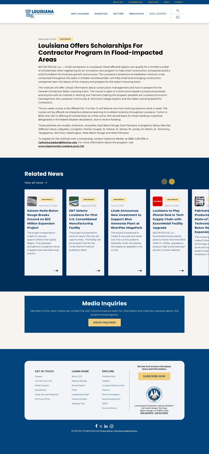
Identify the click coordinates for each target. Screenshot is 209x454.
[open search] (177, 10)
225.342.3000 (161, 413)
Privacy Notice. (106, 431)
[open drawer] (177, 17)
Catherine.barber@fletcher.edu (57, 142)
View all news (36, 182)
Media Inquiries (104, 322)
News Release (65, 39)
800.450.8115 (146, 413)
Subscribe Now (154, 376)
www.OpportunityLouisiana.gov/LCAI (61, 146)
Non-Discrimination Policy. (126, 431)
